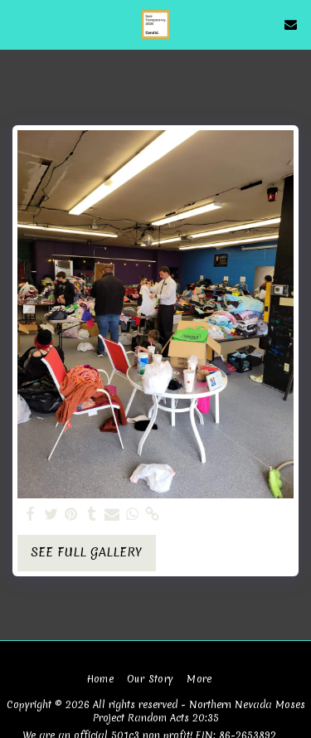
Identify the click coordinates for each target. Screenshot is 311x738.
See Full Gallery (86, 552)
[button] (18, 23)
